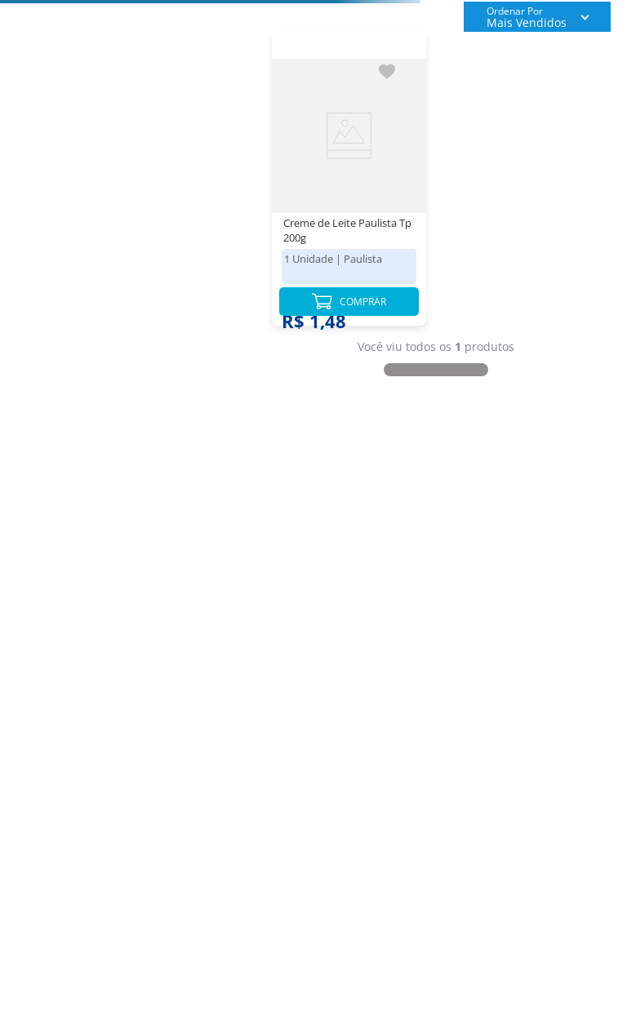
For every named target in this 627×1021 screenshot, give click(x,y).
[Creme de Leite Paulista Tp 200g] (349, 187)
